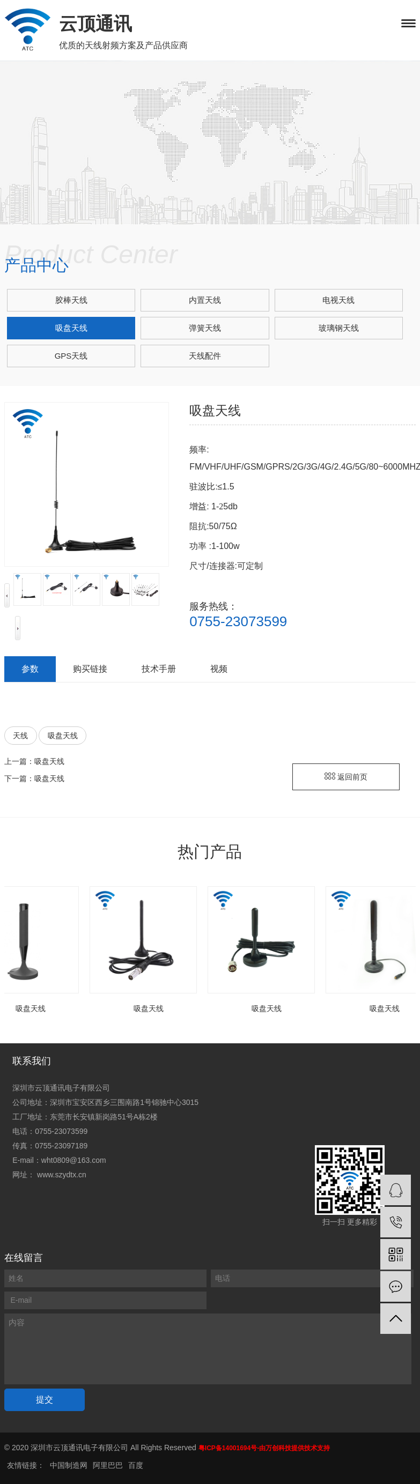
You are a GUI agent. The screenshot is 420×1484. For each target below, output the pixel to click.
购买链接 (90, 668)
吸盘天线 (71, 327)
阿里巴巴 (108, 1465)
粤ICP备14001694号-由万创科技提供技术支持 (264, 1448)
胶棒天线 (71, 300)
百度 (135, 1465)
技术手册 (159, 668)
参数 (30, 668)
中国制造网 (68, 1465)
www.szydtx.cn (61, 1174)
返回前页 (346, 777)
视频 (218, 668)
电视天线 (338, 300)
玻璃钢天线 (339, 327)
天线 (20, 735)
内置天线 (205, 300)
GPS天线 (71, 355)
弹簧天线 (205, 327)
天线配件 (205, 355)
